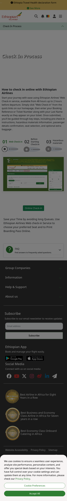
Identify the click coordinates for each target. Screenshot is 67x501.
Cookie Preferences (34, 485)
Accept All (34, 493)
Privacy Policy (22, 478)
